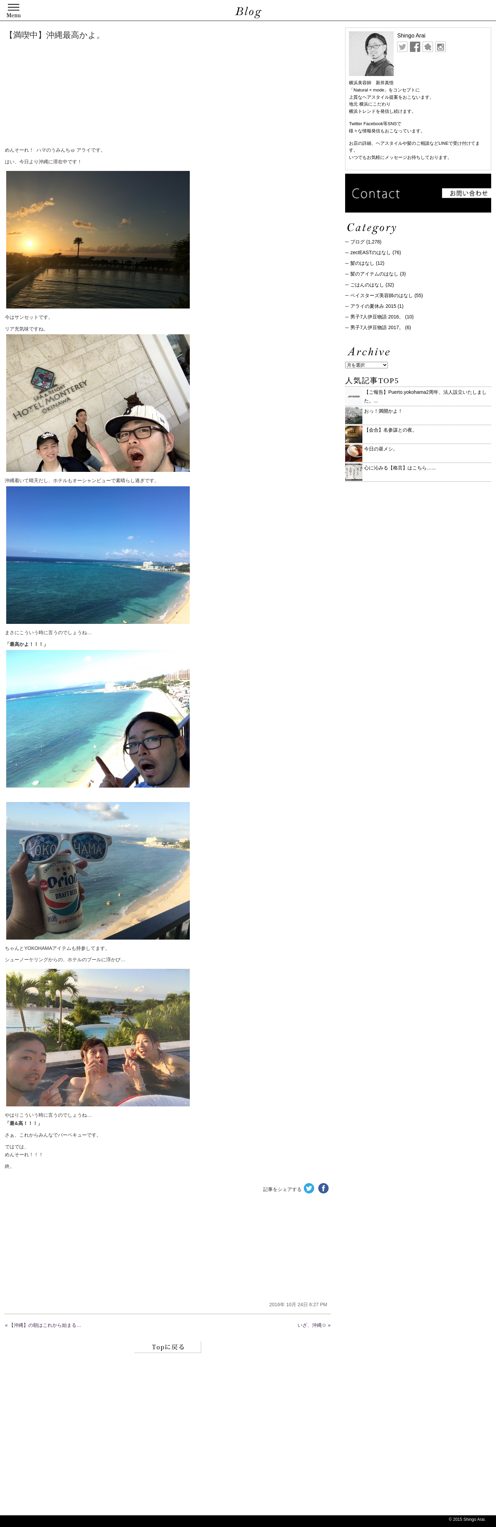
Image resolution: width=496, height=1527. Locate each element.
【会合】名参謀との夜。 (390, 430)
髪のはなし (362, 263)
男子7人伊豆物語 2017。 (377, 327)
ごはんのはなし (367, 285)
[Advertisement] (110, 94)
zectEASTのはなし (370, 252)
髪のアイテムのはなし (374, 274)
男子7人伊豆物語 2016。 (377, 317)
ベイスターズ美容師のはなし (381, 295)
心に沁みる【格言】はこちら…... (400, 467)
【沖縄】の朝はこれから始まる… (45, 1325)
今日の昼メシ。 (381, 449)
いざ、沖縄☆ (312, 1325)
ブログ (357, 242)
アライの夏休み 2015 (373, 306)
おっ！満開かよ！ (383, 411)
